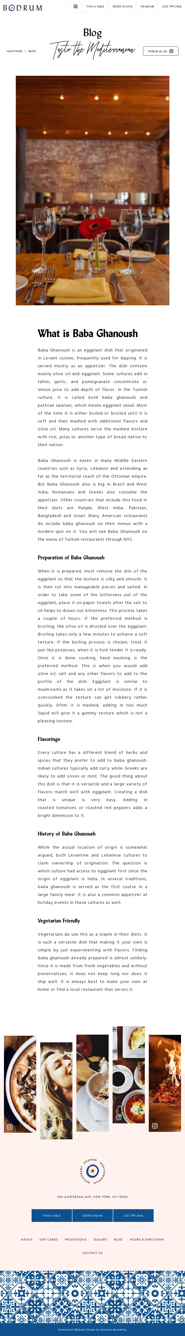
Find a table (95, 6)
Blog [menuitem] (32, 51)
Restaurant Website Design (76, 1329)
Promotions (76, 1239)
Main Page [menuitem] (15, 51)
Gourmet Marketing (113, 1329)
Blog (118, 1239)
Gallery (100, 1239)
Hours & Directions (147, 1239)
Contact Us (92, 1253)
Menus (26, 1239)
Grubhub (147, 6)
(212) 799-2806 (172, 6)
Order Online (122, 6)
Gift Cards (49, 1239)
